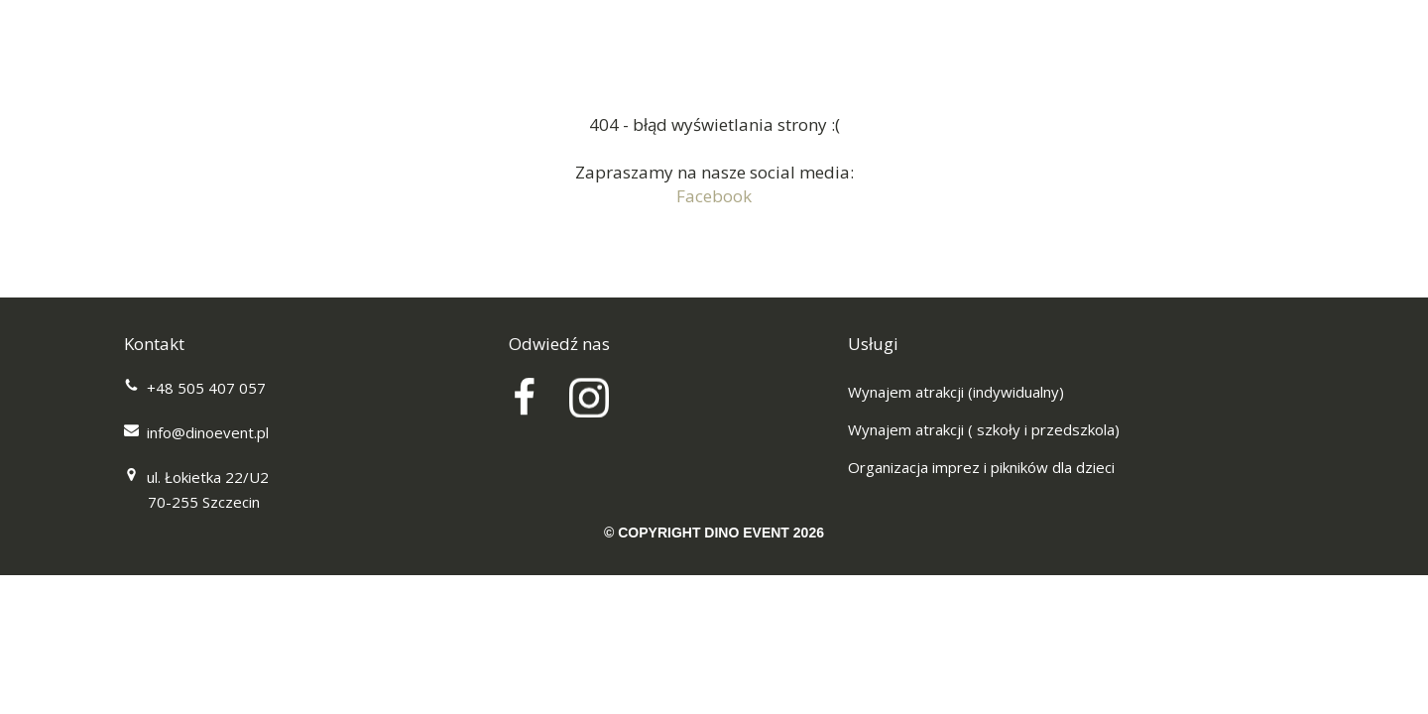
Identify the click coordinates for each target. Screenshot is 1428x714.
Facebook (714, 195)
